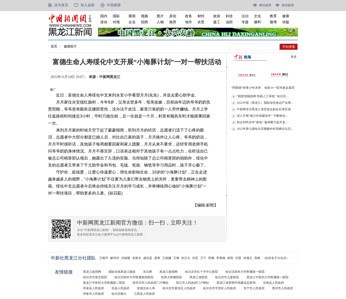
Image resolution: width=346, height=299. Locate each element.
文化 (257, 16)
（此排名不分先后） (275, 258)
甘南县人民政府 (273, 282)
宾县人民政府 (121, 288)
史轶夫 (136, 258)
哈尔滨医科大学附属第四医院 (134, 277)
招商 (144, 22)
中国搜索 (114, 5)
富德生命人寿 (146, 288)
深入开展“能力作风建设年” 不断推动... (262, 116)
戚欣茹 (147, 258)
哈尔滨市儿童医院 (227, 277)
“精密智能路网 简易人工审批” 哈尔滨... (262, 96)
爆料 (257, 22)
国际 (116, 16)
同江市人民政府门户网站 (192, 282)
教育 (273, 16)
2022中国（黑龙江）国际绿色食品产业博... (265, 102)
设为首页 (61, 5)
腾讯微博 (265, 5)
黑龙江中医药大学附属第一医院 (267, 277)
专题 (245, 22)
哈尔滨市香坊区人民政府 (179, 288)
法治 (245, 16)
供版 (285, 22)
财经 (201, 16)
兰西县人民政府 (144, 294)
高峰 (257, 258)
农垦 (201, 22)
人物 (160, 22)
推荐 (172, 22)
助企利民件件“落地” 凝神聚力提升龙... (262, 122)
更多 (294, 56)
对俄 (116, 22)
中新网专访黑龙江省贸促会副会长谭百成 (264, 109)
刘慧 (238, 258)
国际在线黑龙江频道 (122, 272)
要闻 (132, 16)
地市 (188, 22)
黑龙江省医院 (199, 277)
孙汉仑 (185, 258)
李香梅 (220, 258)
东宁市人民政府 (254, 288)
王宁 (203, 258)
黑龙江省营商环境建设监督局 (236, 282)
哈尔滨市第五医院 (95, 277)
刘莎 (195, 258)
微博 (273, 22)
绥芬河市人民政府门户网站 (150, 282)
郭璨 (211, 258)
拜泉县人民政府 (93, 288)
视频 (144, 16)
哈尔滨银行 (119, 294)
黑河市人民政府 (282, 288)
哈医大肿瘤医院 (171, 277)
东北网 (147, 272)
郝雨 (230, 258)
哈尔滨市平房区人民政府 (219, 288)
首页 (54, 46)
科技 (229, 16)
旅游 (216, 16)
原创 (172, 16)
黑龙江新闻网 (169, 272)
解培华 (114, 258)
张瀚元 (247, 258)
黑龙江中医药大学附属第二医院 (104, 282)
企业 (132, 22)
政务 (188, 16)
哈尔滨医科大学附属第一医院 (245, 272)
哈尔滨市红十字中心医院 (201, 272)
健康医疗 (70, 46)
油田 (229, 22)
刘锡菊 (125, 258)
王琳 (176, 258)
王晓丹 (103, 258)
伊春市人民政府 (93, 294)
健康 (285, 16)
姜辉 (157, 258)
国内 (103, 16)
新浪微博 (288, 5)
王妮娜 (166, 258)
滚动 (103, 22)
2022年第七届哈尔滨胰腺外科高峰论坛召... (265, 128)
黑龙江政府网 (92, 272)
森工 (216, 22)
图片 (160, 16)
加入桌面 (87, 5)
